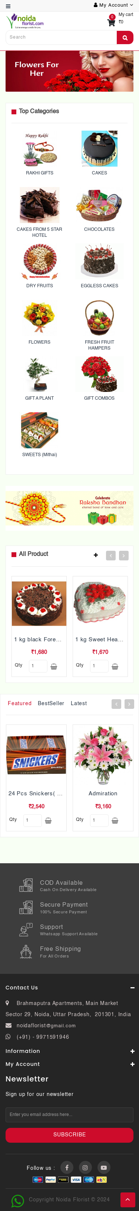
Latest (79, 703)
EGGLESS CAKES (99, 286)
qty (18, 665)
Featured (20, 703)
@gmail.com (61, 1026)
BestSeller (51, 703)
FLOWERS (39, 342)
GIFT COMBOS (99, 398)
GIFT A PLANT (39, 398)
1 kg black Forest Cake (45, 639)
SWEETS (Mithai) (39, 455)
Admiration (103, 793)
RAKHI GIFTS (39, 173)
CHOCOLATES (99, 230)
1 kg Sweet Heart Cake (106, 639)
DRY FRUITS (39, 286)
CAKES (99, 173)
